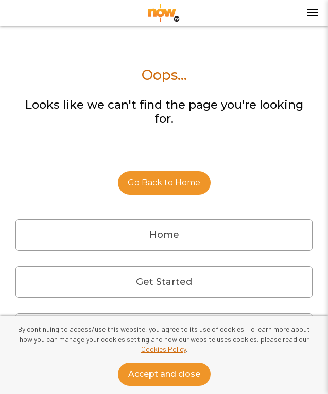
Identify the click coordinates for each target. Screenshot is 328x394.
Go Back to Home (164, 182)
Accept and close (164, 374)
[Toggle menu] (312, 13)
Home (164, 235)
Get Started (164, 281)
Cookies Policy (163, 349)
